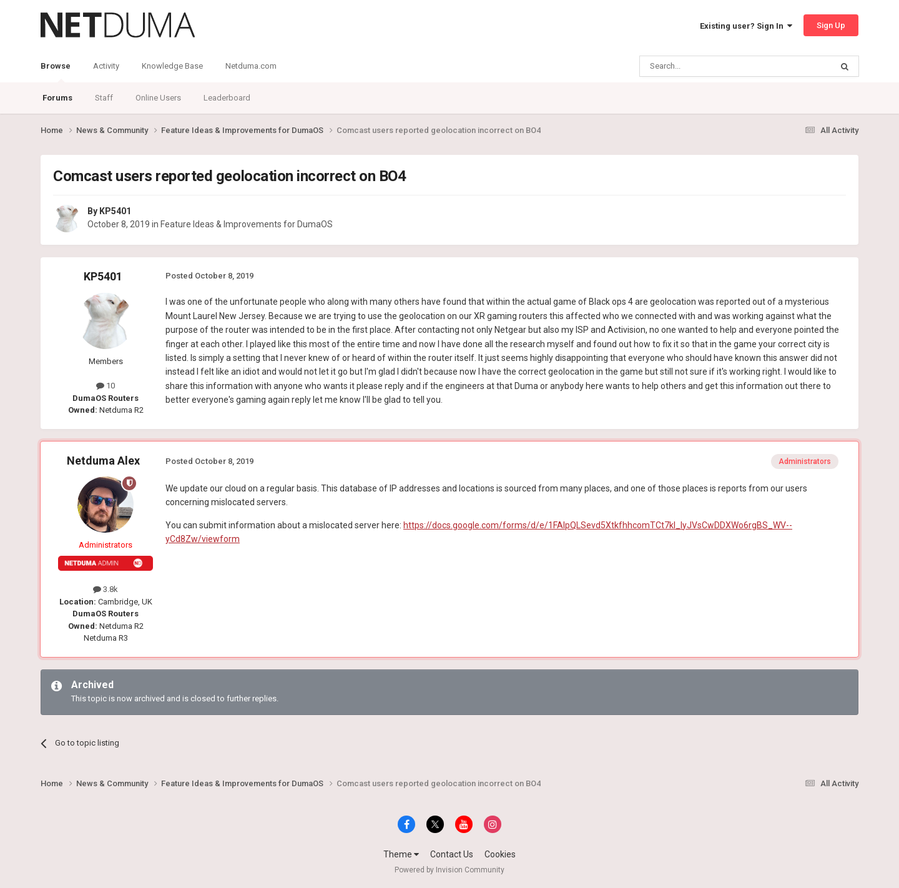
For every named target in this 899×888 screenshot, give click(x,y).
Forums (57, 97)
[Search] (706, 66)
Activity (106, 66)
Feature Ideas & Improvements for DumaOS (246, 224)
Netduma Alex (103, 460)
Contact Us (451, 854)
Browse (56, 71)
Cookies (500, 854)
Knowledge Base (172, 66)
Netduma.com (251, 66)
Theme (401, 854)
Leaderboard (227, 97)
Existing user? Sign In (746, 26)
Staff (104, 97)
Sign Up (831, 25)
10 (105, 385)
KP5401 (115, 211)
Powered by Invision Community (449, 870)
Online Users (158, 97)
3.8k (105, 589)
